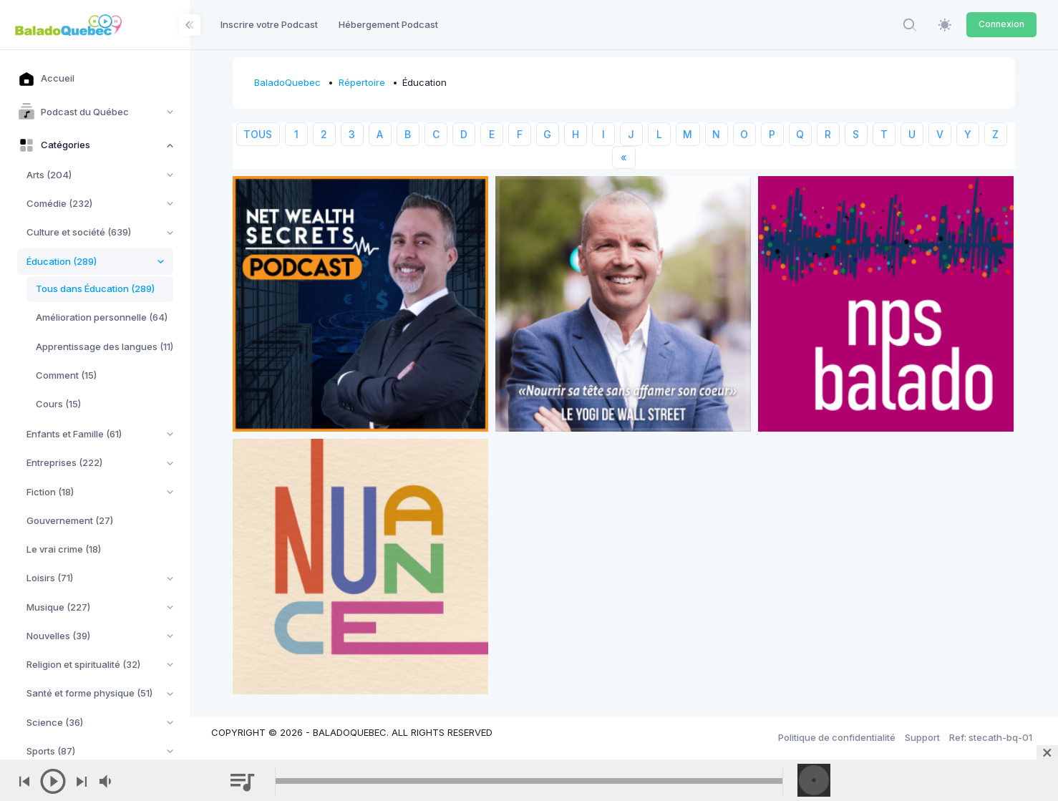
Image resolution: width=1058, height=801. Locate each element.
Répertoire (362, 82)
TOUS (257, 134)
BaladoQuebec (287, 82)
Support (922, 737)
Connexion (1001, 24)
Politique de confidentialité (837, 737)
